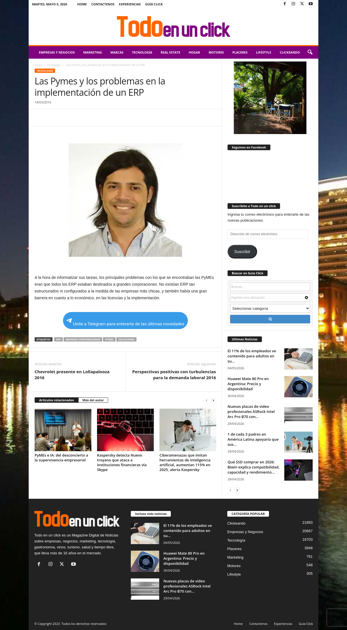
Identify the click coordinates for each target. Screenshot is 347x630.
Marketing (92, 52)
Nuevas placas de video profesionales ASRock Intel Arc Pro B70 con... (251, 411)
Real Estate (170, 52)
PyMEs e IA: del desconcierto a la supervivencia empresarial (61, 458)
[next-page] (213, 400)
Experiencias (130, 4)
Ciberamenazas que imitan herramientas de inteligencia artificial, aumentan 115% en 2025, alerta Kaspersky (185, 462)
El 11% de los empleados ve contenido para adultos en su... (252, 356)
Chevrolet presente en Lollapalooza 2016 (72, 374)
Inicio (38, 65)
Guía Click (154, 4)
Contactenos (103, 4)
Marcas (116, 52)
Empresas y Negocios (57, 52)
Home (82, 4)
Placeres (239, 52)
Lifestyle (263, 52)
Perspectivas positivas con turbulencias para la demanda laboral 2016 (174, 374)
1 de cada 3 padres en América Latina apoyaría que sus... (253, 439)
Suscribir (242, 251)
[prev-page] (206, 400)
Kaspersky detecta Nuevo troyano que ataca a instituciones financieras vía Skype (122, 462)
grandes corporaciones (83, 339)
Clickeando (290, 52)
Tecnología (142, 52)
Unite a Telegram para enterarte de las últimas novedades (125, 322)
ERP (58, 339)
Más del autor (93, 400)
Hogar (194, 52)
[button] (310, 52)
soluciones (126, 339)
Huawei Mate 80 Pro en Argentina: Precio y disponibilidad (248, 383)
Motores (216, 52)
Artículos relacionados (56, 400)
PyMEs (109, 339)
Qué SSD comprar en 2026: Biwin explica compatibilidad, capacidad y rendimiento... (253, 467)
